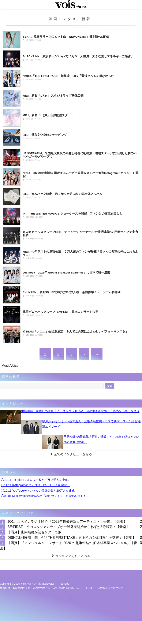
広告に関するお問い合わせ (68, 588)
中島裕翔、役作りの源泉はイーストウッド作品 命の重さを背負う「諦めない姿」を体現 (80, 411)
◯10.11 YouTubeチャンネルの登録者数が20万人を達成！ (39, 490)
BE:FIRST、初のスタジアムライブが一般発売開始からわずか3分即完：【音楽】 (68, 527)
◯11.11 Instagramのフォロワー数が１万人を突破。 (35, 485)
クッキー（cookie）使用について (104, 588)
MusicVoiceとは (42, 588)
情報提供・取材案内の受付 (15, 588)
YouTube (64, 583)
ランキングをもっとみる (71, 556)
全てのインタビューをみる (71, 454)
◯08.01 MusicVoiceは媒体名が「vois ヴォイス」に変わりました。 (45, 496)
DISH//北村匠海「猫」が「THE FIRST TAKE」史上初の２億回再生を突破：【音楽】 (71, 537)
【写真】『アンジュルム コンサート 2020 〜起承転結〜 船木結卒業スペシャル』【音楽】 (68, 545)
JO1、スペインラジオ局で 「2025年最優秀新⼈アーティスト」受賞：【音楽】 (67, 521)
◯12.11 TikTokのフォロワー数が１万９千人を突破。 (36, 479)
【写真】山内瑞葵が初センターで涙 (34, 532)
